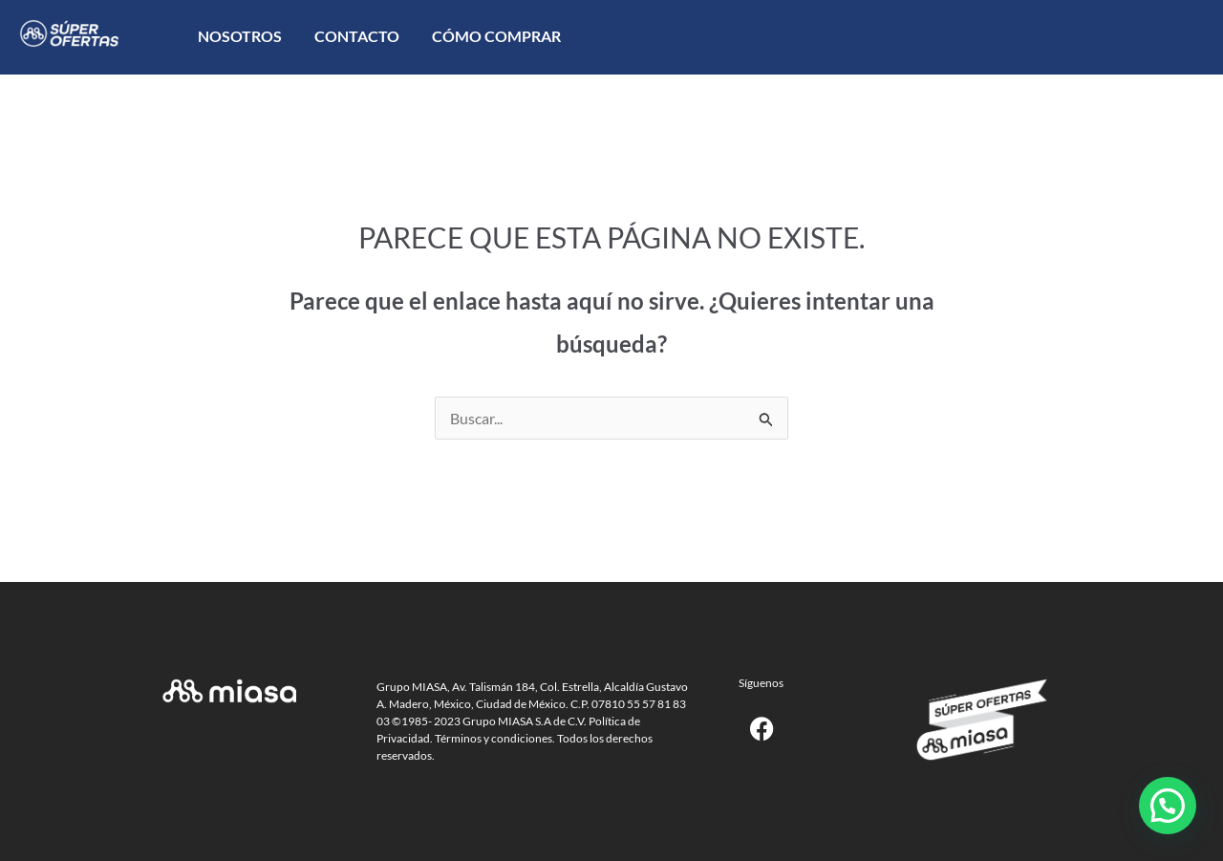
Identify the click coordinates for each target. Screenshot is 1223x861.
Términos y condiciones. (495, 738)
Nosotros (240, 36)
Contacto (356, 36)
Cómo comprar (496, 36)
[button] (1167, 805)
